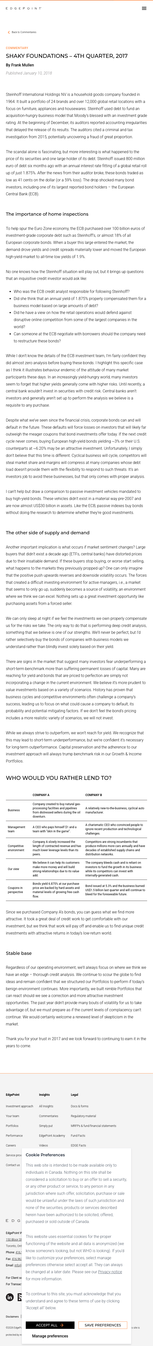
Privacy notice (110, 1272)
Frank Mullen (22, 65)
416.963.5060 (20, 1259)
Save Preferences (103, 1325)
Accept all (50, 1325)
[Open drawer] (144, 8)
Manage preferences (50, 1336)
